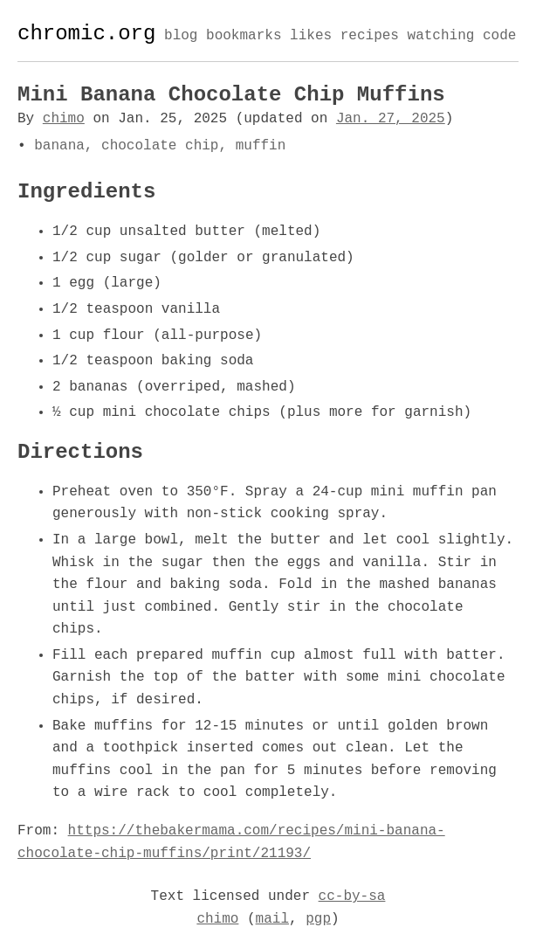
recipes (369, 36)
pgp (318, 919)
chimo (64, 118)
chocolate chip (159, 146)
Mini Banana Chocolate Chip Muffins (231, 94)
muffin (261, 146)
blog (180, 36)
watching (440, 36)
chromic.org (86, 33)
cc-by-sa (352, 896)
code (499, 36)
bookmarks (243, 36)
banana (59, 146)
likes (311, 36)
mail (272, 919)
